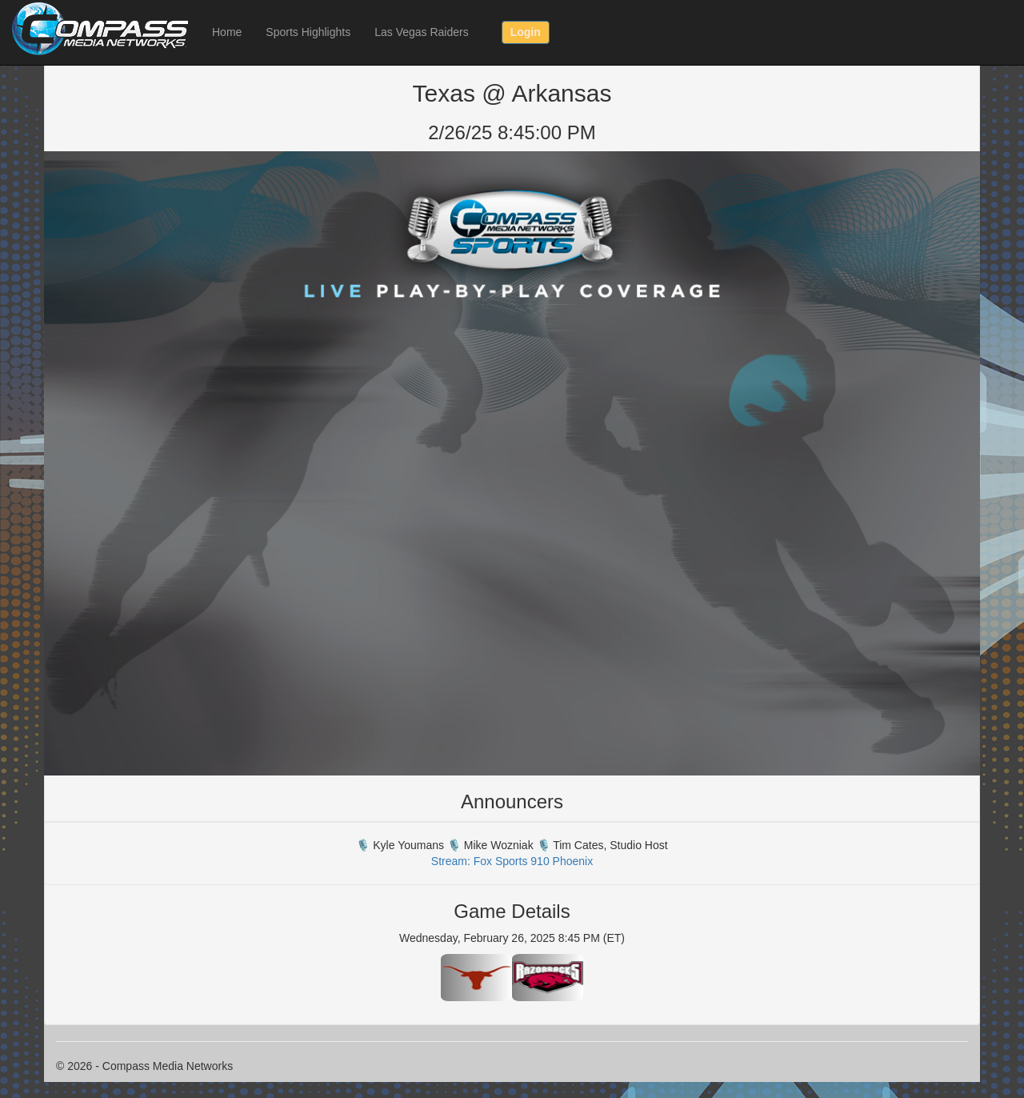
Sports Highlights (308, 32)
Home (227, 32)
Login (525, 32)
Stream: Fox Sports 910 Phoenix (512, 861)
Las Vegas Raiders (421, 32)
